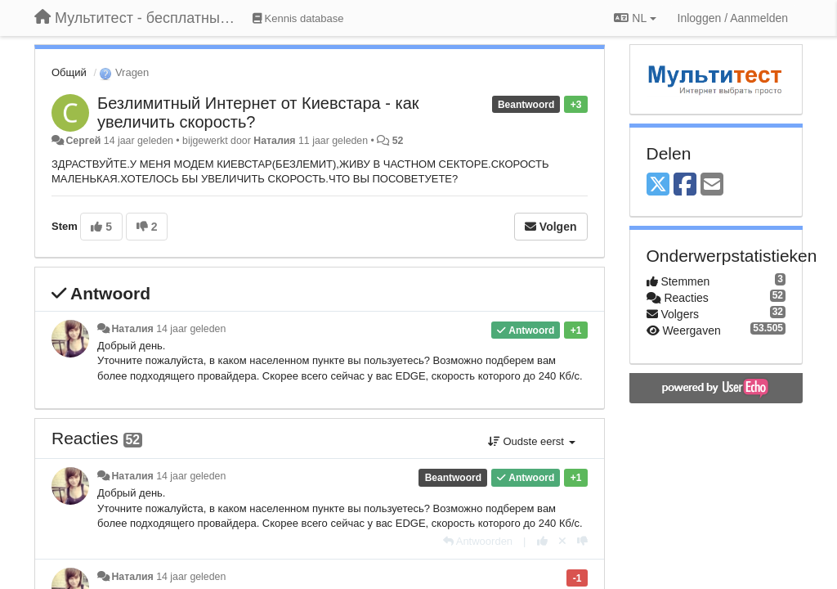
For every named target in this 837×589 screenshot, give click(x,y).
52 (398, 140)
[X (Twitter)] (658, 185)
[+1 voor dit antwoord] (542, 541)
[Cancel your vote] (562, 541)
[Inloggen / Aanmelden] (732, 18)
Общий (69, 72)
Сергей (83, 140)
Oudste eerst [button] (531, 441)
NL (635, 18)
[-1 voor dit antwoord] (582, 541)
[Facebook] (685, 185)
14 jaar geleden (191, 329)
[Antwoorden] (477, 541)
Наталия (275, 140)
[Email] (711, 185)
